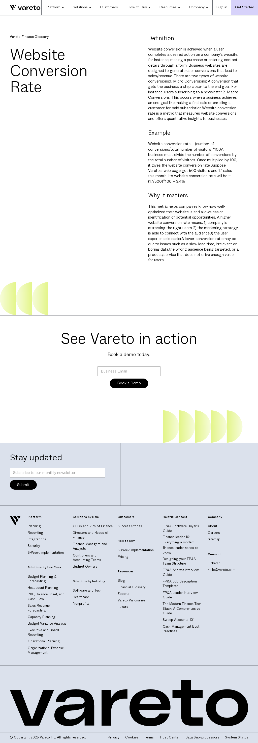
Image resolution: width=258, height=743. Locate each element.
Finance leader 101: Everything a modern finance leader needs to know (180, 545)
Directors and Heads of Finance (90, 535)
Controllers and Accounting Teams (87, 558)
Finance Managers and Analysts (90, 546)
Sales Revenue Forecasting (39, 608)
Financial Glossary (132, 587)
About (212, 526)
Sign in (221, 7)
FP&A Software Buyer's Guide (181, 528)
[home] (20, 7)
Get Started (244, 7)
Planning (34, 526)
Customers (109, 7)
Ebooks (123, 593)
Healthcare (81, 597)
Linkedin (214, 563)
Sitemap (214, 539)
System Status (236, 737)
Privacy (114, 737)
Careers (214, 532)
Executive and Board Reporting (43, 632)
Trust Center (169, 737)
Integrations (37, 539)
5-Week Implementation (46, 552)
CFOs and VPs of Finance (93, 526)
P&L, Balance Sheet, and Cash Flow (46, 596)
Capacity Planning (41, 617)
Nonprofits (81, 603)
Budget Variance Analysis (47, 623)
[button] (54, 7)
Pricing (123, 556)
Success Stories (130, 526)
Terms (149, 737)
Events (123, 607)
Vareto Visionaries (131, 600)
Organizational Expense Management (46, 650)
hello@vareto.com (221, 569)
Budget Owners (85, 566)
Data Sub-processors (202, 737)
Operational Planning (44, 641)
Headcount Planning (43, 587)
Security (34, 545)
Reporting (35, 532)
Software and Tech (87, 590)
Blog (121, 580)
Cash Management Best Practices (181, 629)
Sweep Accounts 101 (178, 619)
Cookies (131, 737)
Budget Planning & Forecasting (42, 579)
